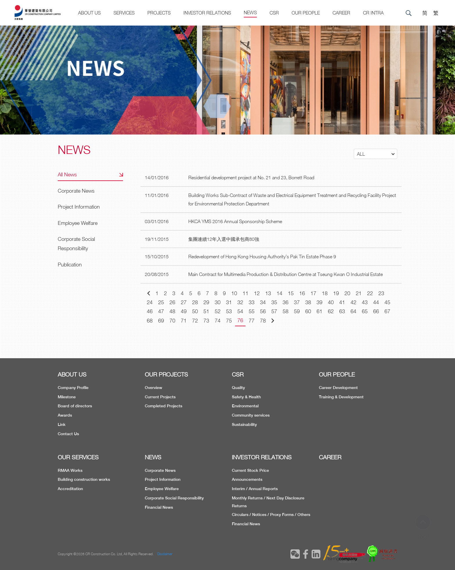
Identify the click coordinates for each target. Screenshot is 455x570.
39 (319, 302)
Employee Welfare (78, 223)
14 (279, 293)
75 (229, 321)
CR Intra (373, 12)
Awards (65, 415)
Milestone (67, 397)
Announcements (247, 479)
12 (257, 293)
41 (342, 302)
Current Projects (160, 397)
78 (263, 321)
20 (347, 293)
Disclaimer (164, 554)
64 (353, 311)
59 (297, 311)
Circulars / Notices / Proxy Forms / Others (271, 514)
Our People (306, 12)
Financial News (159, 507)
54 (240, 311)
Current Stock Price (250, 470)
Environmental (245, 406)
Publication (70, 264)
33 (251, 302)
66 (376, 311)
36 (285, 302)
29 (206, 302)
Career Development (338, 387)
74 (218, 321)
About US (89, 12)
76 (240, 320)
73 (206, 321)
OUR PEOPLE (337, 374)
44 (376, 302)
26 (172, 302)
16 (302, 293)
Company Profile (73, 387)
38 (308, 302)
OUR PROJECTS (166, 374)
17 (313, 293)
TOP (423, 526)
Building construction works (84, 479)
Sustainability (244, 424)
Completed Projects (163, 406)
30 (218, 302)
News (250, 12)
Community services (251, 415)
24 (150, 302)
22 (370, 293)
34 (263, 302)
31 (229, 302)
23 (381, 293)
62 (331, 311)
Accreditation (70, 488)
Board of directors (75, 406)
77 (251, 321)
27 (184, 302)
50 (195, 311)
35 (274, 302)
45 (387, 302)
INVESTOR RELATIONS (262, 457)
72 (195, 321)
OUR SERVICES (78, 457)
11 (245, 293)
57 (274, 311)
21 (359, 293)
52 (218, 311)
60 (308, 311)
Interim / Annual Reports (255, 488)
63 (342, 311)
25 (161, 302)
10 (234, 293)
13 (268, 293)
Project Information (79, 207)
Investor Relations (207, 12)
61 (319, 311)
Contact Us (68, 433)
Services (124, 12)
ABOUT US (72, 374)
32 (240, 302)
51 (206, 311)
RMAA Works (70, 470)
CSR (274, 12)
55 (251, 311)
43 (365, 302)
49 (184, 311)
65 (365, 311)
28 (195, 302)
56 (263, 311)
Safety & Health (246, 397)
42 (353, 302)
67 (387, 311)
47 (161, 311)
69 (161, 321)
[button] (375, 154)
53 (229, 311)
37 (297, 302)
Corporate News (76, 191)
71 (184, 321)
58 (285, 311)
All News (67, 174)
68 (150, 321)
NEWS (153, 457)
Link (62, 424)
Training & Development (341, 397)
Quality (238, 387)
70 (172, 321)
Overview (153, 387)
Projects (159, 12)
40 (331, 302)
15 (291, 293)
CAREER (341, 12)
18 (325, 293)
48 (172, 311)
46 (150, 311)
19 (336, 293)
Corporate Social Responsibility (76, 243)
